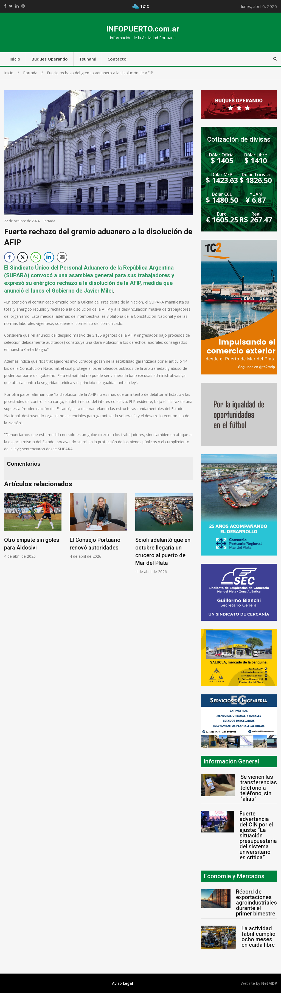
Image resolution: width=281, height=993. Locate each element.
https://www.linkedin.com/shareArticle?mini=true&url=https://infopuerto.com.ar (17, 6)
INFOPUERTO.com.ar (142, 28)
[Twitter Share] (22, 257)
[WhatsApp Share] (35, 257)
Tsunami (87, 59)
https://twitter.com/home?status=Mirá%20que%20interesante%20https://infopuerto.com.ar (11, 6)
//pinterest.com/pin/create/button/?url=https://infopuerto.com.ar (23, 6)
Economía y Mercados (234, 876)
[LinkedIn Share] (49, 257)
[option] (33, 526)
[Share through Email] (62, 257)
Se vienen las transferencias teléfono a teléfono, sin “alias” (258, 788)
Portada (49, 221)
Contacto (117, 59)
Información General (231, 761)
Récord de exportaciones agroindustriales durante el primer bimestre (256, 902)
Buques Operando (50, 59)
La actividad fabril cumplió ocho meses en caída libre (258, 936)
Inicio (15, 59)
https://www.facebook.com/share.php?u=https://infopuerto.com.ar (5, 6)
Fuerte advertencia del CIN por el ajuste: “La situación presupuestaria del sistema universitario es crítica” (258, 835)
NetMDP (269, 983)
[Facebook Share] (9, 257)
